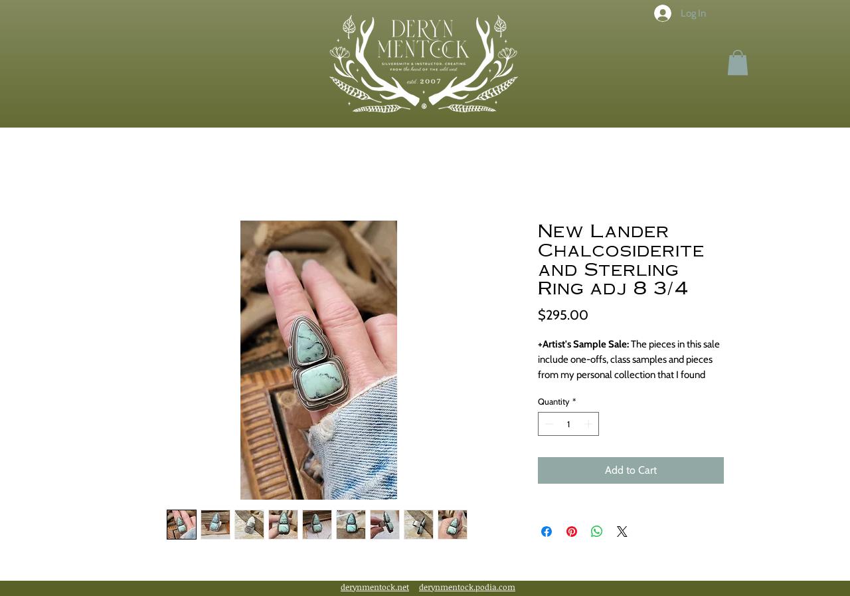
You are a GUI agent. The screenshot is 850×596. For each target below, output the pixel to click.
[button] (737, 62)
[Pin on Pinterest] (572, 532)
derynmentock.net (375, 586)
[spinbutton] (569, 424)
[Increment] (590, 424)
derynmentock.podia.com (467, 586)
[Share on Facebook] (546, 532)
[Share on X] (622, 532)
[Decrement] (548, 424)
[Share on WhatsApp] (597, 532)
